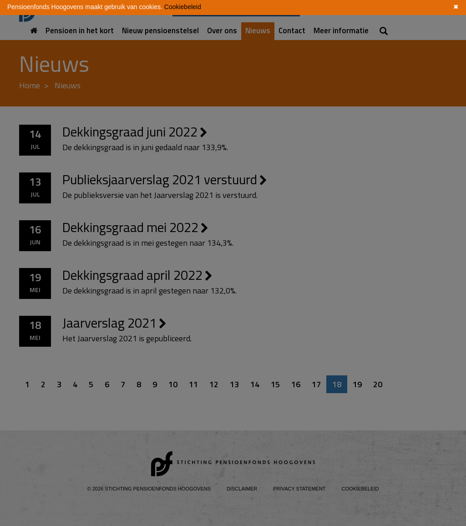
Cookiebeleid (182, 6)
